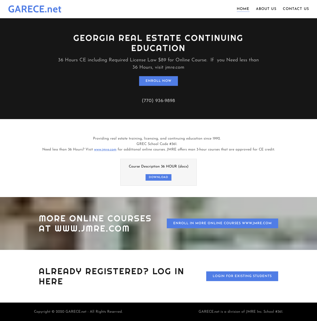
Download (158, 177)
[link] (54, 11)
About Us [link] (266, 9)
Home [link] (243, 9)
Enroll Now (158, 81)
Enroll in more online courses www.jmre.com (222, 223)
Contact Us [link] (296, 9)
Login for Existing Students (242, 276)
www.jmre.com (105, 149)
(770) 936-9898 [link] (158, 100)
